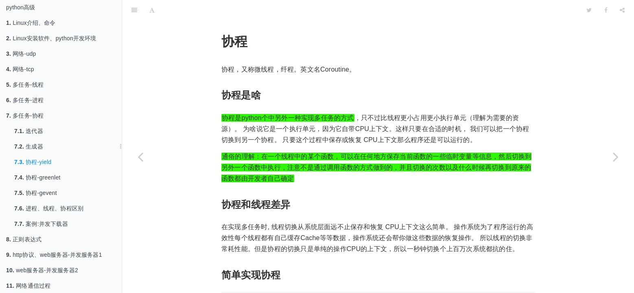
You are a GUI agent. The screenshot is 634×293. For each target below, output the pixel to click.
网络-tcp (20, 69)
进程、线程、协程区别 (48, 208)
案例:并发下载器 (41, 224)
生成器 (28, 146)
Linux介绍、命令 (31, 23)
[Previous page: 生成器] (140, 156)
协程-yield (32, 162)
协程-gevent (35, 193)
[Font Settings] (152, 10)
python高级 (20, 7)
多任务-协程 (25, 115)
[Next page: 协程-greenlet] (615, 156)
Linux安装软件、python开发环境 (51, 38)
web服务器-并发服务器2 (42, 270)
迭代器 (28, 131)
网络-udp (21, 53)
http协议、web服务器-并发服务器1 (54, 254)
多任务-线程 (25, 84)
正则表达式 (24, 239)
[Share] (622, 10)
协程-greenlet (37, 177)
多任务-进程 (25, 100)
